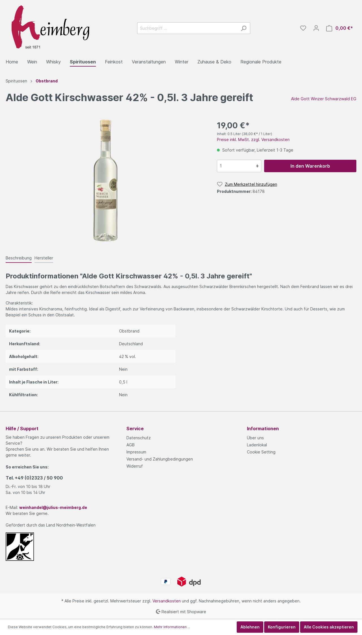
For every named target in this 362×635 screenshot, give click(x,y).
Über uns (255, 437)
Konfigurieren (282, 627)
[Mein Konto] (316, 28)
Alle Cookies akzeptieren (329, 627)
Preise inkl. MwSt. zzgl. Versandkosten (253, 139)
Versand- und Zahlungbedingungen (159, 459)
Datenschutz (138, 437)
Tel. (34, 478)
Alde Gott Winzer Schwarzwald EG (323, 98)
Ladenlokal (257, 444)
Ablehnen (250, 627)
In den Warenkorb (310, 166)
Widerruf (134, 466)
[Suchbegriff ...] (187, 28)
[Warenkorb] (339, 28)
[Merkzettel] (303, 28)
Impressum (136, 451)
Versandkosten (166, 600)
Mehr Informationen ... (172, 627)
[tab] (19, 258)
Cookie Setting (261, 451)
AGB (130, 444)
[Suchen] (243, 28)
